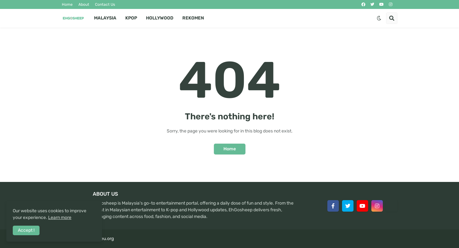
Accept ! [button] (26, 230)
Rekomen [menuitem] (193, 18)
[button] (379, 18)
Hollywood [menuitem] (159, 18)
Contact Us (105, 4)
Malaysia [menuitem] (105, 18)
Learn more (59, 217)
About (83, 4)
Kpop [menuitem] (131, 18)
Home (67, 4)
